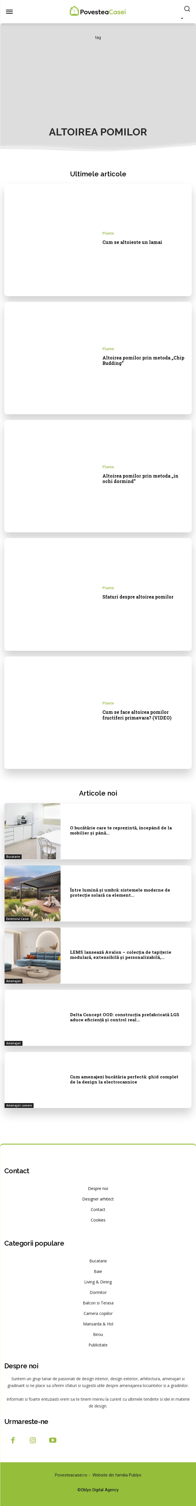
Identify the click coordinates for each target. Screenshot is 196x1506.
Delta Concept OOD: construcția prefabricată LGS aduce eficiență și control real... (124, 1017)
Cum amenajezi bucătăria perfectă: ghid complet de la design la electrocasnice (124, 1079)
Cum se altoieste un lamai (132, 242)
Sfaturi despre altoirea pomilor (138, 597)
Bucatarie (13, 857)
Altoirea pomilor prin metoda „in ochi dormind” (140, 478)
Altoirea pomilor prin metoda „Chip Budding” (143, 360)
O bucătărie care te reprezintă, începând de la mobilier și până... (121, 830)
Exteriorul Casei (17, 919)
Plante (108, 233)
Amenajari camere (19, 1105)
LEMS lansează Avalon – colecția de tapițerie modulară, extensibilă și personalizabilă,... (120, 954)
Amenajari (13, 981)
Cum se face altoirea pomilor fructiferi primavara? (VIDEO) (137, 714)
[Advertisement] (98, 83)
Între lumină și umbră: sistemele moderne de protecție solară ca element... (120, 892)
